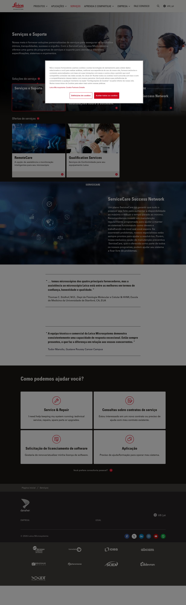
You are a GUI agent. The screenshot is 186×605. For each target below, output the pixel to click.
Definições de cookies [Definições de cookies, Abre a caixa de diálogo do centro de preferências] (81, 95)
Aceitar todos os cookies (107, 95)
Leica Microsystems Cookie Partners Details (67, 87)
